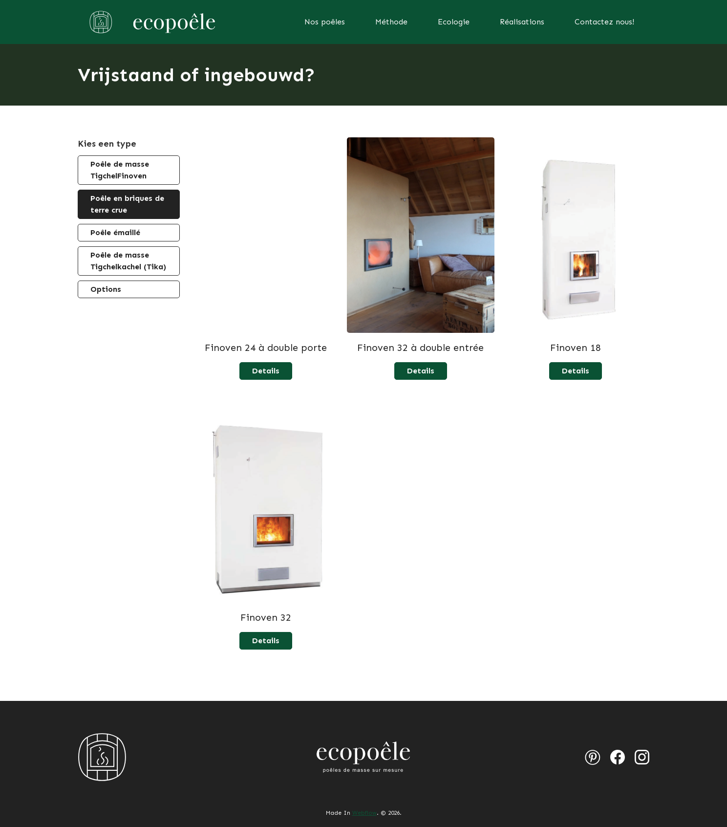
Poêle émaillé (115, 232)
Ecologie (454, 21)
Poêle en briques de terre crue (127, 204)
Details (265, 370)
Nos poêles (324, 21)
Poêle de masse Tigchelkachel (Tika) (128, 260)
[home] (151, 22)
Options (105, 289)
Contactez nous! (604, 21)
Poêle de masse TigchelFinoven (119, 169)
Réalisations (522, 21)
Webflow (364, 812)
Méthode (391, 21)
